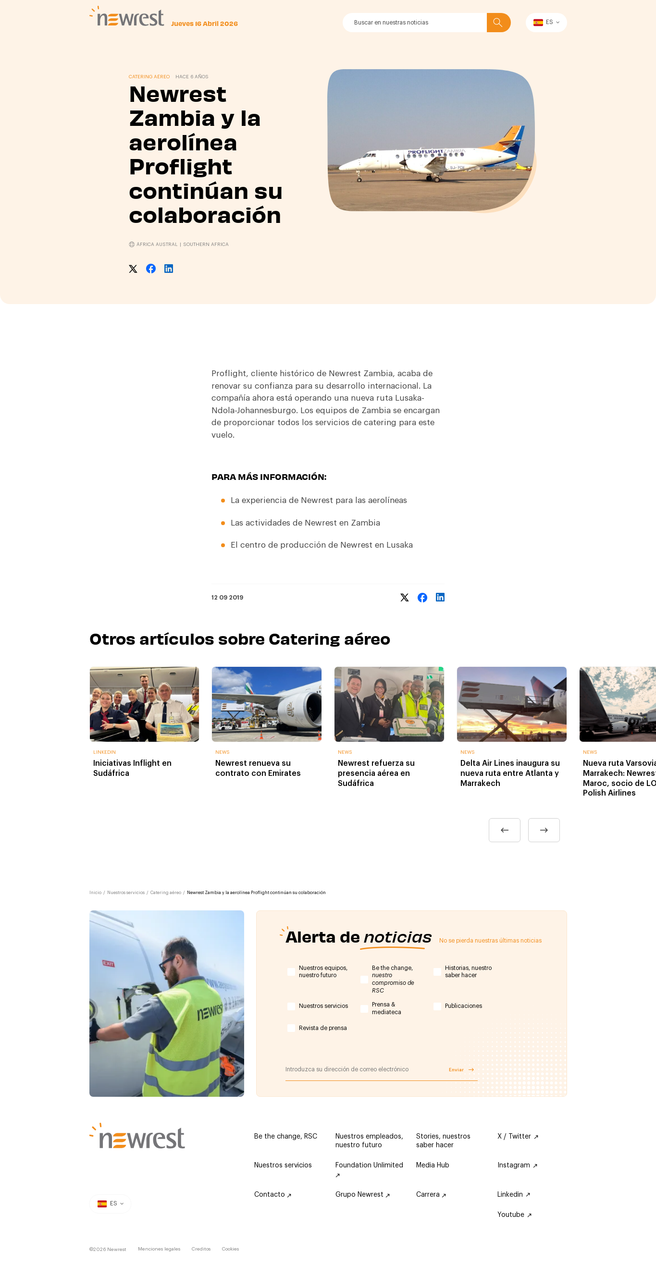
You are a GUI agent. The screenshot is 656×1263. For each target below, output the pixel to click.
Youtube (514, 1215)
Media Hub (432, 1165)
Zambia (365, 523)
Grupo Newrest (362, 1194)
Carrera (431, 1194)
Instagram (517, 1165)
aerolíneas (387, 500)
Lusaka (399, 545)
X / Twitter (517, 1136)
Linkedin (513, 1194)
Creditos (201, 1249)
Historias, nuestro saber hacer (468, 972)
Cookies (230, 1249)
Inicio (95, 893)
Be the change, (393, 979)
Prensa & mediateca (386, 1008)
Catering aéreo (165, 893)
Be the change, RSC (285, 1136)
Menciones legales (159, 1249)
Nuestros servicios (126, 893)
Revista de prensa (323, 1028)
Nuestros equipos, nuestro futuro (323, 972)
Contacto (272, 1194)
